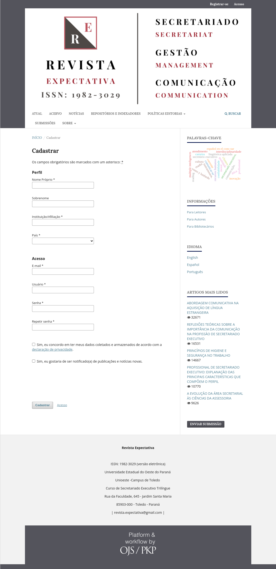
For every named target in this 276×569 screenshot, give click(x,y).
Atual (37, 114)
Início (37, 138)
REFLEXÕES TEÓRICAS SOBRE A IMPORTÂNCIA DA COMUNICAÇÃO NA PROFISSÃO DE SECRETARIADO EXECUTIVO (213, 331)
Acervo (55, 114)
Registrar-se (219, 4)
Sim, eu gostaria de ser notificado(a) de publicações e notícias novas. (87, 361)
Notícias (76, 114)
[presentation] (68, 380)
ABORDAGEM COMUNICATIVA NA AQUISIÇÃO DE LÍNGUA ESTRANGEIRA (213, 308)
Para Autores (196, 219)
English (192, 257)
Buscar (233, 114)
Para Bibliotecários (200, 226)
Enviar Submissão (205, 424)
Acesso (239, 4)
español (193, 264)
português (195, 272)
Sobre (67, 123)
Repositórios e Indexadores (116, 114)
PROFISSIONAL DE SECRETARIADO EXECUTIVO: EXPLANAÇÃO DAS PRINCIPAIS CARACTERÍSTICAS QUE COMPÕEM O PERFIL (214, 374)
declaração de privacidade (52, 349)
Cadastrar (42, 405)
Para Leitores (196, 212)
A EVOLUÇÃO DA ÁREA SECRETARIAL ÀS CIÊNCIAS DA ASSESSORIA (215, 395)
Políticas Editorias (165, 114)
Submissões (45, 123)
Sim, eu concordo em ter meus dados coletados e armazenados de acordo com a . (97, 347)
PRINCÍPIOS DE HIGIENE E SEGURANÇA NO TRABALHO (208, 353)
